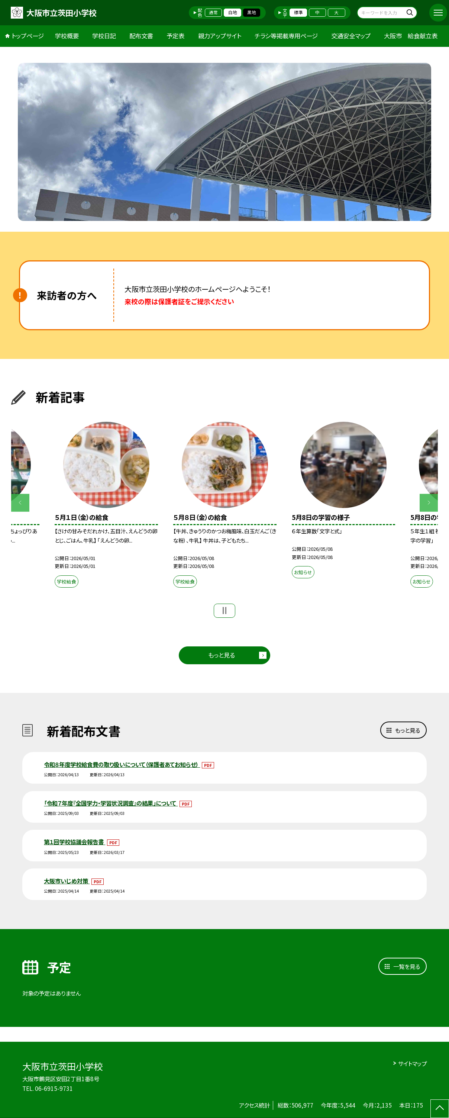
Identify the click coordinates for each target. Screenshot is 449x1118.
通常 (213, 12)
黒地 (251, 12)
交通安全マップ (351, 35)
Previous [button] (20, 503)
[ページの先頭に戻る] (440, 1109)
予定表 (175, 35)
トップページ (28, 35)
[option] (224, 142)
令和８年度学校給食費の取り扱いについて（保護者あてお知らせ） (122, 764)
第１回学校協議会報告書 (74, 842)
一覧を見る (406, 966)
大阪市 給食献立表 (410, 35)
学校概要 (67, 35)
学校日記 (104, 35)
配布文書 (141, 35)
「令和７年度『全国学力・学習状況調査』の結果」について (111, 803)
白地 (232, 12)
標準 (298, 12)
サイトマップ (412, 1063)
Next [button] (428, 503)
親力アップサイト (219, 35)
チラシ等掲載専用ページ (286, 35)
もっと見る (221, 654)
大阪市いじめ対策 (67, 881)
